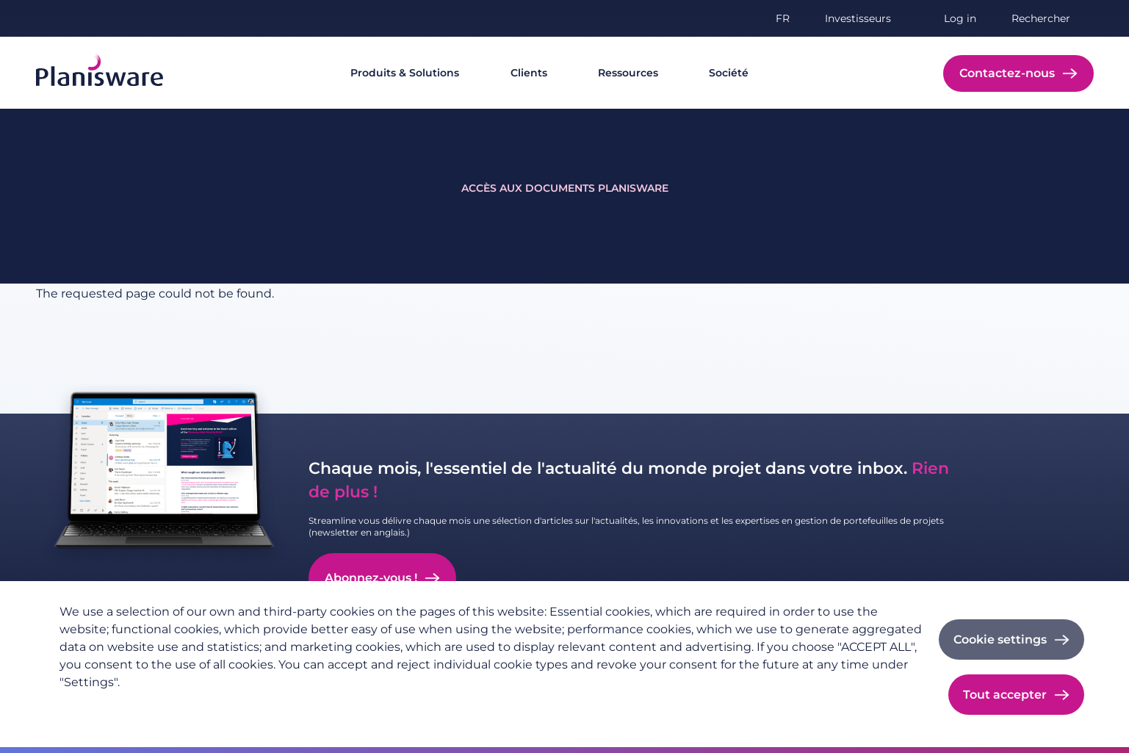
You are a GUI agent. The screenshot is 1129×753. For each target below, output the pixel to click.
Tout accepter (1005, 695)
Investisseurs (858, 18)
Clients (529, 72)
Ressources (628, 72)
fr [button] (783, 18)
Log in (960, 18)
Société (729, 72)
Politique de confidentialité (128, 706)
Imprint (233, 706)
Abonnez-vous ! (371, 578)
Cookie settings (1000, 639)
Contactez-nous (1007, 73)
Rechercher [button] (1040, 18)
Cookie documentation (326, 706)
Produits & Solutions (404, 72)
